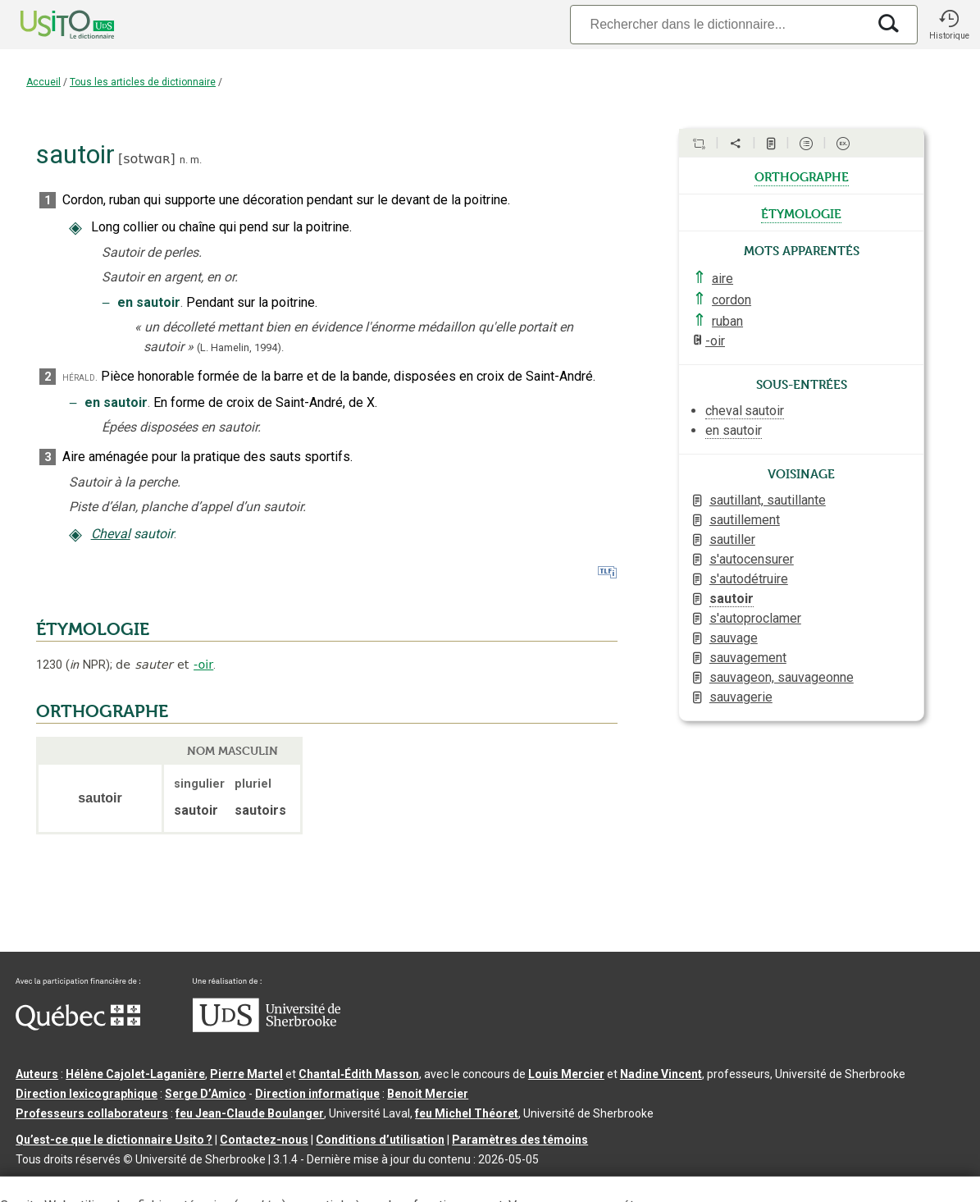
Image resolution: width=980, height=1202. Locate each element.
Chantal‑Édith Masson (359, 1074)
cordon (731, 300)
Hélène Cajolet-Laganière (135, 1074)
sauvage (733, 638)
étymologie (801, 212)
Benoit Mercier (427, 1093)
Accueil (43, 82)
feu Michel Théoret (466, 1113)
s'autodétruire (748, 579)
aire (722, 278)
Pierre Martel (246, 1074)
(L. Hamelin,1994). (240, 347)
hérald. (80, 377)
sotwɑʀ (146, 159)
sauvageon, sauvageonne (781, 677)
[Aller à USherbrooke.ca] (266, 1028)
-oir (203, 664)
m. (196, 159)
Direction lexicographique (86, 1093)
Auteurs (37, 1074)
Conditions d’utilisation (380, 1139)
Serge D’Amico (205, 1093)
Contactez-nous (264, 1139)
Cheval (110, 534)
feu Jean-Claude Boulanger (249, 1113)
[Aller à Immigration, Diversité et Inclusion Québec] (78, 1026)
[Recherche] (718, 24)
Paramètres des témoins (520, 1139)
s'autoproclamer (755, 618)
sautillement (744, 520)
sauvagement (747, 657)
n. (184, 159)
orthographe (801, 175)
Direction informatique (317, 1093)
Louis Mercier (566, 1074)
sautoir (731, 598)
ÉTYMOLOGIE (92, 629)
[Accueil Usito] (49, 24)
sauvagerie (741, 697)
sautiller (732, 539)
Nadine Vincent (661, 1074)
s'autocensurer (751, 559)
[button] (948, 24)
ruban (727, 321)
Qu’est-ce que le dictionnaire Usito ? (114, 1139)
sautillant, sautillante (767, 500)
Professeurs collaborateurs (92, 1113)
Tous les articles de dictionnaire (143, 82)
